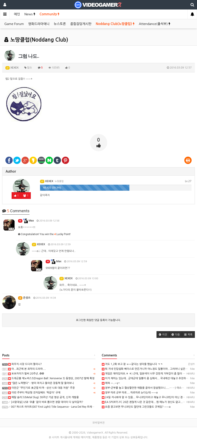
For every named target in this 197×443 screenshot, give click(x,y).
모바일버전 (98, 422)
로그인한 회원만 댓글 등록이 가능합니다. (98, 320)
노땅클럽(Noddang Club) (36, 39)
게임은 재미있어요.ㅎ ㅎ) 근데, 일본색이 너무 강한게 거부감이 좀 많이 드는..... (147, 373)
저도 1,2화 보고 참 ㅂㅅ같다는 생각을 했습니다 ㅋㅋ (132, 364)
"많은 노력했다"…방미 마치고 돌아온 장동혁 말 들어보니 (41, 383)
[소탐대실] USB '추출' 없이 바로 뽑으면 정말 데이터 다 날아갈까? (45, 402)
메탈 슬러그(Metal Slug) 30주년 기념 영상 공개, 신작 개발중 (43, 397)
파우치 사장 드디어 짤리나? (25, 364)
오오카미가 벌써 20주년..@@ (26, 373)
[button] (163, 334)
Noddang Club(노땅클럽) (115, 23)
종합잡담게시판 (81, 23)
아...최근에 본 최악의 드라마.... (27, 369)
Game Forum (14, 23)
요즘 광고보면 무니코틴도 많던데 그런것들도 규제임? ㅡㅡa (136, 407)
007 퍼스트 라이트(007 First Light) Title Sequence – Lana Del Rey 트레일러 (52, 407)
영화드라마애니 (39, 23)
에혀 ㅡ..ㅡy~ (111, 383)
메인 (17, 14)
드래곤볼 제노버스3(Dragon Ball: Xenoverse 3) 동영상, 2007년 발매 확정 (51, 378)
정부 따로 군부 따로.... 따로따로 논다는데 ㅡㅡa (130, 392)
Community (50, 14)
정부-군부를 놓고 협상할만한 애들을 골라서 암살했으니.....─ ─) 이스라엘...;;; (146, 388)
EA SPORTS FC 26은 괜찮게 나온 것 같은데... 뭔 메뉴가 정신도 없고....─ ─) (146, 402)
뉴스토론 (60, 23)
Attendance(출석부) (154, 23)
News (29, 14)
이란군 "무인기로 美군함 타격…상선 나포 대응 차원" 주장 (41, 388)
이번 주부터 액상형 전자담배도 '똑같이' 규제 (34, 392)
